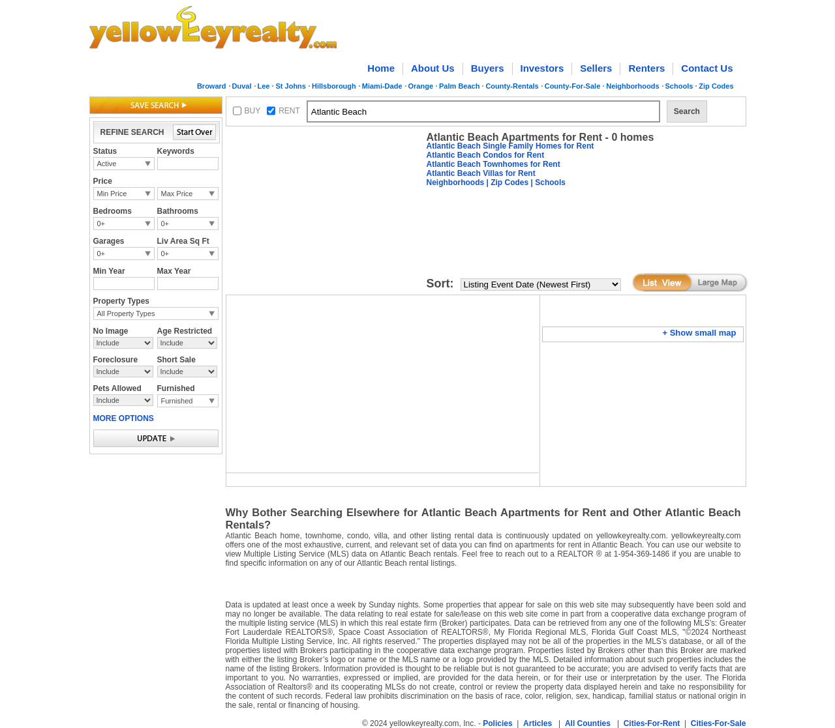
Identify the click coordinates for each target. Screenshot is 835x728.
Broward (211, 86)
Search (687, 111)
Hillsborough (334, 86)
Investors (542, 68)
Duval (242, 86)
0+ (101, 223)
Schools (679, 86)
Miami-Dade (382, 86)
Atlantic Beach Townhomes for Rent (493, 164)
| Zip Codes (506, 182)
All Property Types (126, 313)
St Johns (290, 86)
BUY (253, 110)
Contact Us (707, 68)
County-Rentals (511, 86)
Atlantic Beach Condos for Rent (486, 155)
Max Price (177, 193)
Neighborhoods (632, 86)
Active (107, 163)
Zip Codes (716, 86)
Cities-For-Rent (652, 723)
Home (381, 68)
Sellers (596, 68)
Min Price (112, 193)
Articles (537, 723)
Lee (264, 86)
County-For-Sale (573, 86)
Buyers (487, 68)
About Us (433, 68)
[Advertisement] (323, 212)
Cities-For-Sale (718, 723)
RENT (289, 110)
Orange (421, 86)
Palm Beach (459, 86)
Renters (646, 68)
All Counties (588, 723)
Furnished (177, 401)
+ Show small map (699, 333)
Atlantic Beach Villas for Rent (481, 173)
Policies (497, 723)
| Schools (547, 182)
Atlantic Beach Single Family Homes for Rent (510, 146)
